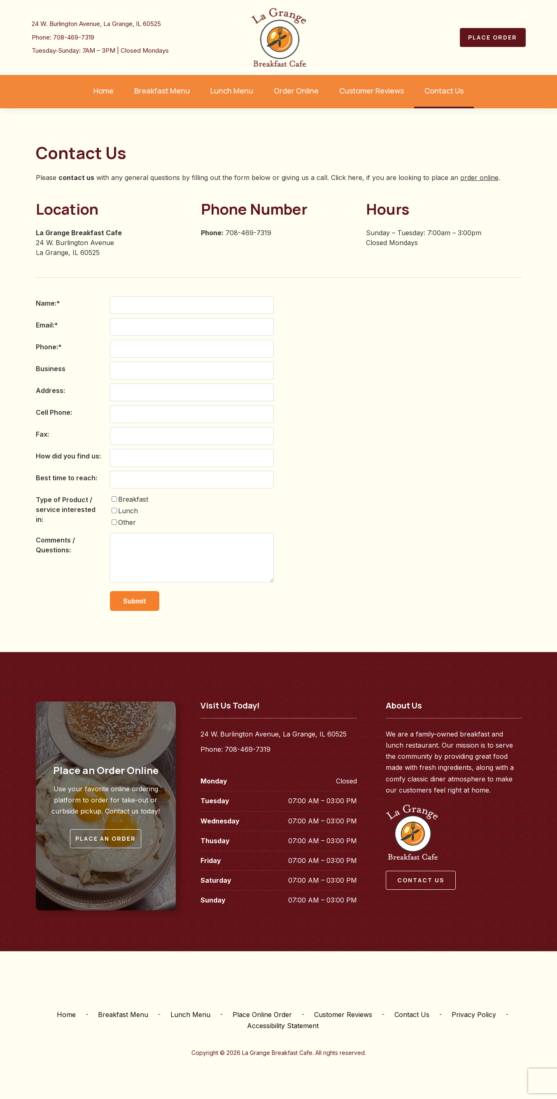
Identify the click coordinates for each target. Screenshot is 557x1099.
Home (66, 1014)
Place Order (492, 37)
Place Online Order (262, 1014)
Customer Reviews (343, 1014)
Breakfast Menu (123, 1014)
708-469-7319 (73, 37)
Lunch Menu (190, 1014)
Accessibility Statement (283, 1026)
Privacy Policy (474, 1014)
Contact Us (411, 1014)
